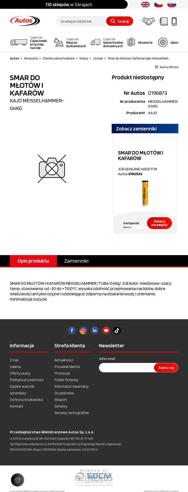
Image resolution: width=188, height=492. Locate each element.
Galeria (15, 366)
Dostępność (131, 223)
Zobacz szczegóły (159, 223)
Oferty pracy (20, 373)
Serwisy (60, 406)
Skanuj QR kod (166, 67)
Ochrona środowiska (26, 399)
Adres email (107, 359)
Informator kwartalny (71, 386)
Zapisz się (166, 368)
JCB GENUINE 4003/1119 (145, 160)
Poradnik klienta (67, 366)
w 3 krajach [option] (68, 4)
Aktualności (63, 360)
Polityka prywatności (27, 379)
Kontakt (16, 406)
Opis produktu (33, 261)
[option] (145, 185)
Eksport (60, 399)
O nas (14, 360)
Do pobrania (64, 393)
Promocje (62, 373)
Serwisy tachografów (71, 412)
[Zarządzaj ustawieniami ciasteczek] (17, 480)
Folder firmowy (66, 379)
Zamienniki (76, 261)
